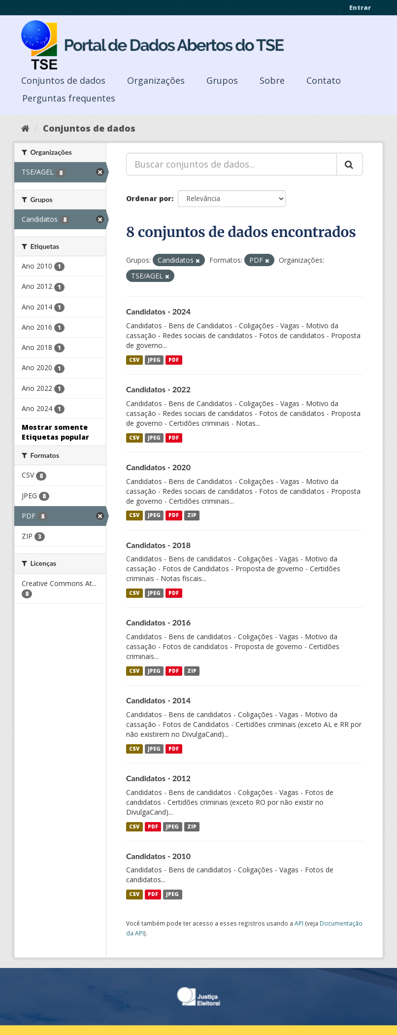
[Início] (25, 128)
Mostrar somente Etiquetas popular (55, 432)
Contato (323, 80)
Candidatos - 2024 (158, 311)
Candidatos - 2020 (158, 467)
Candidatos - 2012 (158, 778)
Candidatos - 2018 (158, 545)
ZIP (192, 515)
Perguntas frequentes (68, 98)
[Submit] (349, 164)
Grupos (222, 80)
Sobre (272, 80)
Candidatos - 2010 (158, 856)
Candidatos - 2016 (158, 622)
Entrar (360, 7)
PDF (173, 359)
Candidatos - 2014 (158, 700)
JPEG (154, 359)
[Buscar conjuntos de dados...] (231, 164)
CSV (134, 359)
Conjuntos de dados (63, 80)
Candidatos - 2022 (158, 389)
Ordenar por (148, 198)
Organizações (156, 80)
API (299, 923)
